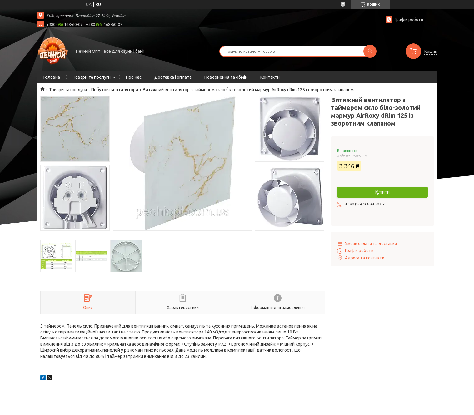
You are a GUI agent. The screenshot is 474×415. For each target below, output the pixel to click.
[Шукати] (370, 51)
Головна (51, 77)
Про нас (134, 77)
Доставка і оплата (173, 77)
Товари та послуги (92, 77)
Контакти (270, 77)
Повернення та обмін (225, 77)
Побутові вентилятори (114, 89)
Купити (382, 192)
